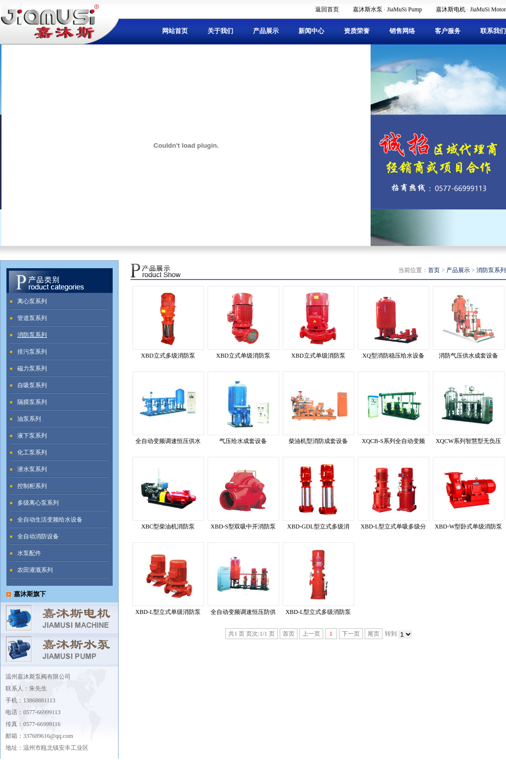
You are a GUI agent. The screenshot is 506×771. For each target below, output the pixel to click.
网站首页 (175, 31)
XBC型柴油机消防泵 (168, 526)
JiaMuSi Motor (488, 9)
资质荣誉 (357, 31)
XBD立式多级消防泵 (168, 355)
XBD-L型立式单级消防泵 (168, 612)
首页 (434, 270)
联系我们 (493, 31)
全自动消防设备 (38, 536)
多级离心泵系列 (38, 502)
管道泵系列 (32, 318)
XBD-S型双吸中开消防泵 (243, 526)
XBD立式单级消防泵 (243, 355)
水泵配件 (29, 553)
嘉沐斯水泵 (367, 9)
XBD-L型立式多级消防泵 (318, 612)
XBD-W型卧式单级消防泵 (469, 526)
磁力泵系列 (32, 368)
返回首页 (327, 9)
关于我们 (220, 31)
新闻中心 (311, 31)
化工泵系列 (32, 452)
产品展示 (266, 31)
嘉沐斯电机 (450, 9)
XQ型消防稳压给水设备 (393, 355)
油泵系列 (29, 418)
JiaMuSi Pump (404, 9)
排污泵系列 (32, 351)
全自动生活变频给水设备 (50, 519)
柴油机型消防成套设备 (318, 441)
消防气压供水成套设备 (468, 355)
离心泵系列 (32, 301)
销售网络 (402, 31)
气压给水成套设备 (243, 441)
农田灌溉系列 (35, 570)
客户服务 (448, 31)
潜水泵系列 (32, 469)
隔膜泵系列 (32, 402)
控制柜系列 (32, 486)
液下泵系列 (32, 435)
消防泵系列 (32, 334)
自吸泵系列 (32, 385)
